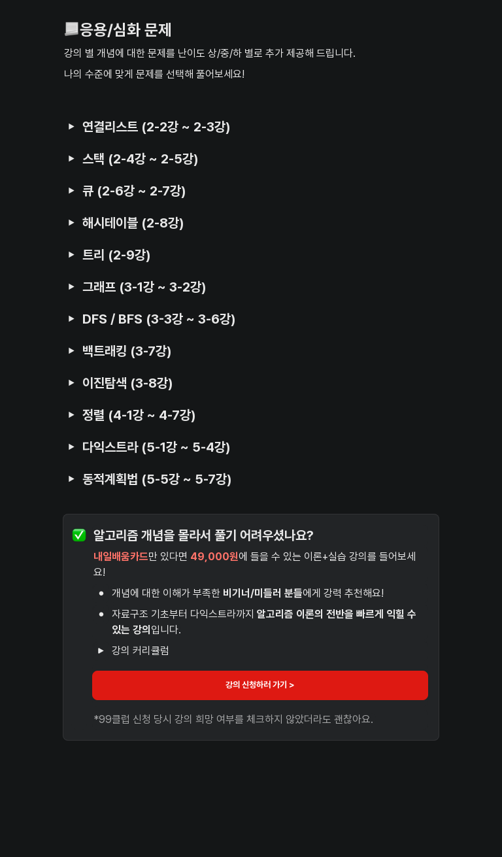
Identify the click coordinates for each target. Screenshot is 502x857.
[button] (71, 126)
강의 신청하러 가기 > (260, 685)
